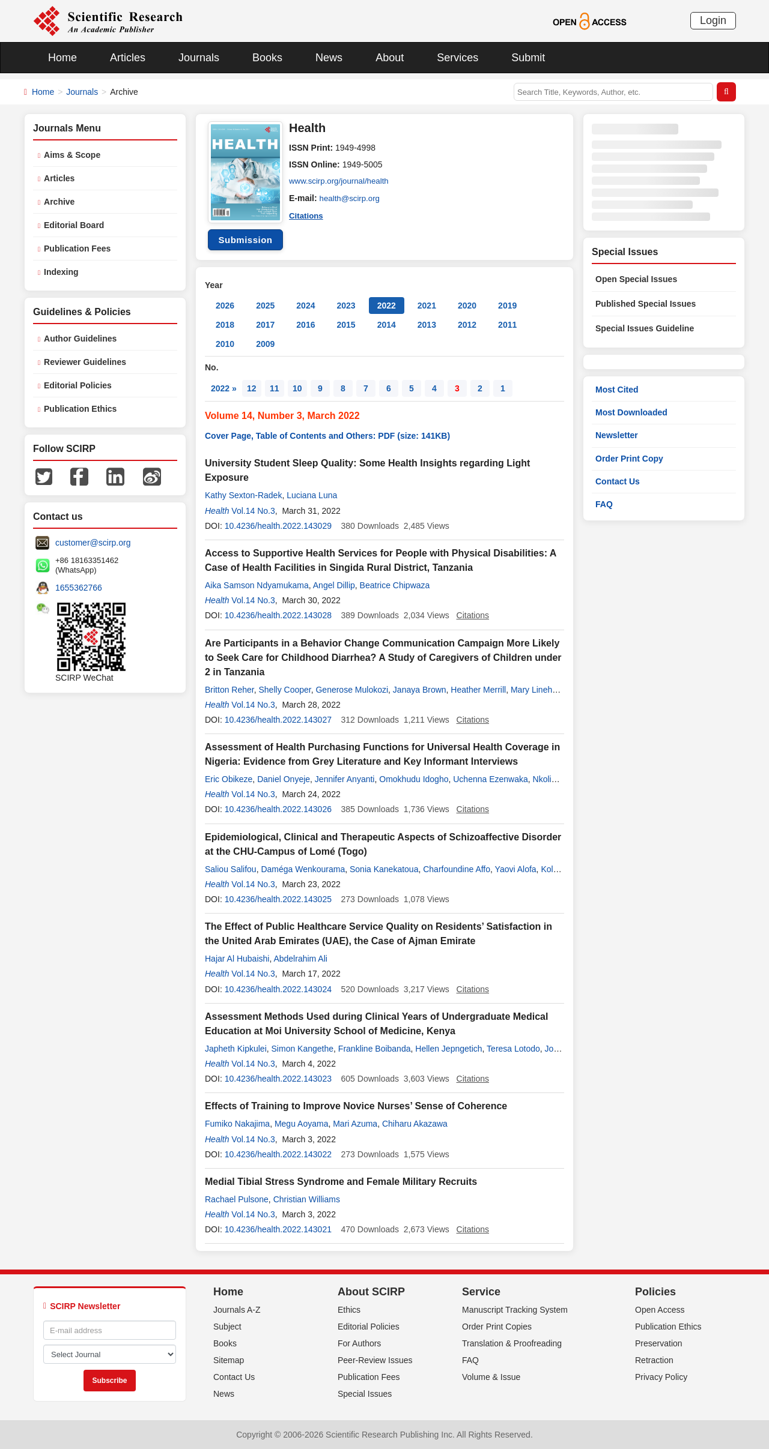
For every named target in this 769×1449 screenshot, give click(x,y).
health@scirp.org (351, 198)
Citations (307, 215)
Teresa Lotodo (513, 1048)
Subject (227, 1326)
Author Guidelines (80, 338)
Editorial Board (74, 225)
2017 (265, 325)
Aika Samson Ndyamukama (257, 585)
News (328, 58)
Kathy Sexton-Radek (243, 495)
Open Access (660, 1310)
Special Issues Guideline (644, 328)
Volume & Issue (491, 1377)
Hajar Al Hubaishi (237, 958)
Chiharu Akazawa (415, 1123)
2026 (225, 305)
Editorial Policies (78, 385)
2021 (427, 305)
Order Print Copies (497, 1326)
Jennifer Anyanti (345, 779)
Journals (198, 58)
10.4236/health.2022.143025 (278, 899)
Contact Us (617, 481)
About (389, 58)
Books (267, 58)
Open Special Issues (636, 279)
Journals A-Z (237, 1310)
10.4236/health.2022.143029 (278, 526)
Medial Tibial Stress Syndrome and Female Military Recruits (341, 1181)
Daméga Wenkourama (303, 869)
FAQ (604, 504)
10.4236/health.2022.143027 (278, 719)
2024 (305, 305)
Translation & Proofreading (512, 1343)
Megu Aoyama (302, 1123)
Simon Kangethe (303, 1048)
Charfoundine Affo (456, 869)
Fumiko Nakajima (237, 1123)
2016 (305, 325)
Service (481, 1292)
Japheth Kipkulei (236, 1048)
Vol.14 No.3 (253, 511)
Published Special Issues (645, 304)
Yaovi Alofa (515, 869)
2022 (386, 305)
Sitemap (228, 1360)
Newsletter (616, 435)
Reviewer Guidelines (85, 362)
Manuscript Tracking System (515, 1310)
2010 (225, 344)
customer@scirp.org (92, 542)
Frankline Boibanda (374, 1048)
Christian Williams (306, 1199)
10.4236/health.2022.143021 (278, 1229)
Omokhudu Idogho (413, 779)
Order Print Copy (629, 458)
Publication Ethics (80, 409)
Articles (127, 58)
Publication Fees (77, 248)
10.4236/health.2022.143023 (278, 1078)
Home (62, 58)
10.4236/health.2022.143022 (278, 1154)
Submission (245, 240)
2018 (225, 325)
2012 (467, 325)
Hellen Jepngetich (448, 1048)
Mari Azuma (355, 1123)
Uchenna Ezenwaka (490, 779)
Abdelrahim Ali (300, 958)
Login (713, 20)
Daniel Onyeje (283, 779)
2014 (386, 325)
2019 (507, 305)
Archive (59, 201)
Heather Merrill (478, 689)
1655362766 (78, 587)
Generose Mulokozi (351, 689)
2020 (467, 305)
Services (457, 58)
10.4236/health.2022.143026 (278, 809)
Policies (655, 1292)
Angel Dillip (334, 585)
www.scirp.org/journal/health (341, 181)
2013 (427, 325)
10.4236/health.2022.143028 (278, 615)
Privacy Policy (661, 1377)
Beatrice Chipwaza (395, 585)
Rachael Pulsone (237, 1199)
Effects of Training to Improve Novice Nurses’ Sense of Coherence (356, 1106)
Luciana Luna (312, 495)
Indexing (61, 272)
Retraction (654, 1360)
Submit (528, 58)
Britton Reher (229, 689)
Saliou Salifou (231, 869)
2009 (265, 344)
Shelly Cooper (285, 689)
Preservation (658, 1343)
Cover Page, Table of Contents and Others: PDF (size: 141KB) (327, 436)
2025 (265, 305)
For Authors (359, 1343)
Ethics (349, 1310)
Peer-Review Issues (375, 1360)
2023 (345, 305)
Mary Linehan (536, 689)
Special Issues (365, 1394)
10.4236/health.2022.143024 (278, 989)
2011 (507, 325)
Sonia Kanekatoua (384, 869)
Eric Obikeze (228, 779)
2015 (345, 325)
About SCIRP (371, 1292)
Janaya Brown (419, 689)
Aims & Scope (72, 155)
